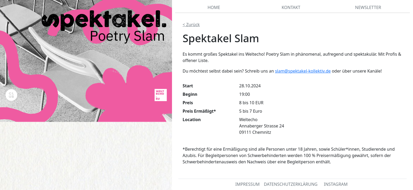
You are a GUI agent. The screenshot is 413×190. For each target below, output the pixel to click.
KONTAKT (291, 7)
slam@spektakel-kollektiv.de (303, 71)
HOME (214, 7)
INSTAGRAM (335, 184)
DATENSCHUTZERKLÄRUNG (291, 184)
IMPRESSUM (247, 184)
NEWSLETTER (368, 7)
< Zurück (191, 24)
